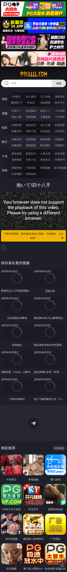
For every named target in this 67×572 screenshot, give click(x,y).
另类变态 (60, 131)
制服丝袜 (17, 131)
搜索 (58, 83)
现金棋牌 (45, 102)
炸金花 (31, 102)
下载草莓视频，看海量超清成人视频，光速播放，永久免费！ (34, 236)
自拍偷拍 (31, 110)
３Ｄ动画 (60, 110)
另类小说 (31, 159)
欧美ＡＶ (45, 110)
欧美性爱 (60, 125)
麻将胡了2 (16, 102)
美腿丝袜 (17, 145)
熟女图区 (45, 145)
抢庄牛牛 (60, 102)
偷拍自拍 (31, 125)
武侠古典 (60, 153)
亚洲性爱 (17, 125)
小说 (5, 156)
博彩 (5, 99)
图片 (5, 142)
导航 (5, 170)
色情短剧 (31, 173)
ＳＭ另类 (60, 116)
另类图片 (60, 145)
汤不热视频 (60, 167)
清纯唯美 (31, 145)
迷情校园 (17, 159)
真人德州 (31, 96)
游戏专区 (60, 96)
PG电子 (16, 96)
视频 (5, 113)
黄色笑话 (45, 159)
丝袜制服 (31, 116)
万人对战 (45, 96)
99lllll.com (33, 74)
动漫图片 (60, 139)
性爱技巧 (60, 159)
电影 (5, 128)
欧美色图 (45, 139)
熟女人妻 (17, 116)
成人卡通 (45, 125)
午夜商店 (31, 167)
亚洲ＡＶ (17, 110)
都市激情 (17, 153)
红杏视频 (17, 173)
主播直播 (45, 116)
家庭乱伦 (31, 153)
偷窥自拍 (17, 139)
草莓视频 (45, 167)
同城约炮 (17, 167)
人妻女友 (45, 153)
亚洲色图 (31, 139)
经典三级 (31, 131)
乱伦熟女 (45, 131)
